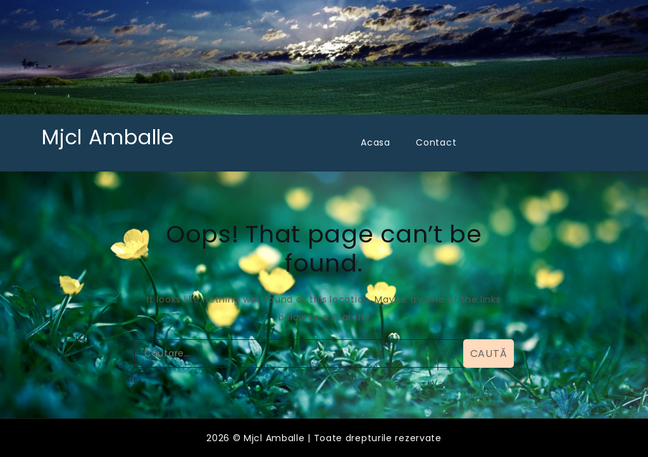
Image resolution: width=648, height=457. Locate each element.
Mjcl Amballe (107, 137)
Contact (436, 142)
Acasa (375, 142)
